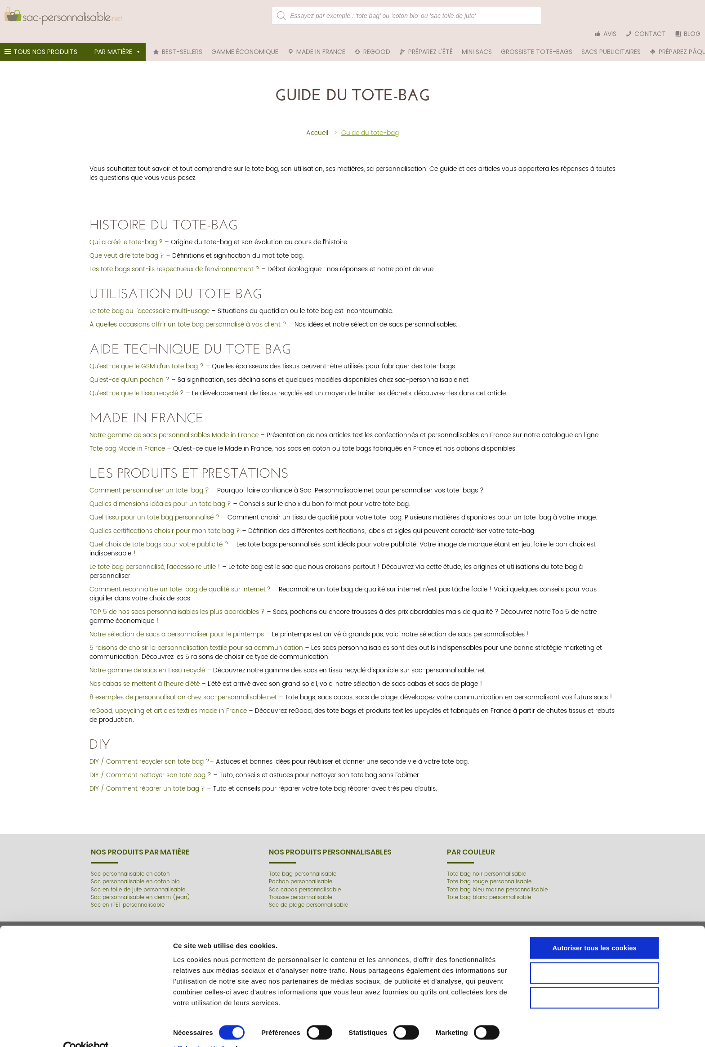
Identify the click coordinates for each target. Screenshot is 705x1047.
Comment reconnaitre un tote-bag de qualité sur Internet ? (180, 578)
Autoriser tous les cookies (630, 956)
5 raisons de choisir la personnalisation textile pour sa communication (196, 636)
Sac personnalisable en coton (131, 862)
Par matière (117, 40)
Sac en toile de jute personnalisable (139, 877)
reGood (376, 40)
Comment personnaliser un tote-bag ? (149, 479)
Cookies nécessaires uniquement (629, 1006)
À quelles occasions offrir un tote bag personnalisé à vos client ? (187, 313)
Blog (692, 15)
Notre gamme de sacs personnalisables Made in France (174, 423)
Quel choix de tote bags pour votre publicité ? (158, 533)
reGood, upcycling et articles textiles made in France (168, 699)
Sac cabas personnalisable (306, 877)
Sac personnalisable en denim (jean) (141, 885)
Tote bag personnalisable (303, 862)
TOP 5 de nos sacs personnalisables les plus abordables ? (177, 600)
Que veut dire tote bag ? (126, 244)
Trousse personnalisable (301, 885)
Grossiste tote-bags (536, 40)
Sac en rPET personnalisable (128, 893)
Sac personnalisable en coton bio (136, 870)
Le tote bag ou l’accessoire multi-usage (149, 299)
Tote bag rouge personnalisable (490, 870)
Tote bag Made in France (127, 437)
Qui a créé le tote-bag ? (126, 230)
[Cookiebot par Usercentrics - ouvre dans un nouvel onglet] (58, 1029)
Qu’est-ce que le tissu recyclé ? (136, 381)
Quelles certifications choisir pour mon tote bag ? (164, 519)
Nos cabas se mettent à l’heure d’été (144, 672)
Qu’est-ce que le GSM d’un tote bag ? (146, 354)
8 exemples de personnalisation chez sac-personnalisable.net (183, 685)
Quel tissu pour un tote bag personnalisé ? (154, 506)
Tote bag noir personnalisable (487, 862)
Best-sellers (182, 40)
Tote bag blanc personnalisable (490, 885)
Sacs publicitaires (611, 40)
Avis (609, 15)
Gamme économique (244, 40)
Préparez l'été (430, 40)
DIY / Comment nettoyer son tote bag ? (150, 763)
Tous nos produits (42, 42)
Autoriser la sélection (630, 981)
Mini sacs (477, 40)
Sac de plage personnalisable (309, 893)
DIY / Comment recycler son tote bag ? (149, 750)
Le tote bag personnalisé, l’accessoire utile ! (154, 555)
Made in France (320, 40)
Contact (650, 15)
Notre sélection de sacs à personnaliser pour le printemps (176, 622)
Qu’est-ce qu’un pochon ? (129, 368)
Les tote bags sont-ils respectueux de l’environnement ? (174, 257)
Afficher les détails (492, 1029)
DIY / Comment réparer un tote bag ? (147, 777)
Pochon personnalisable (301, 870)
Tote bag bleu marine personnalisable (498, 877)
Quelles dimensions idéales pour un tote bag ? (160, 492)
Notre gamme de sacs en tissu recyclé (147, 658)
